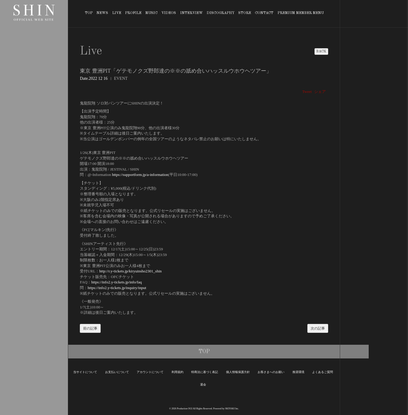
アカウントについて (150, 372)
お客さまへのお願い (271, 372)
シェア (320, 91)
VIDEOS (168, 13)
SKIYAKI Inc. (232, 408)
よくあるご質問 (322, 372)
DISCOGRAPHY (220, 13)
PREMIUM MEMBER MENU (301, 13)
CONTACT (264, 13)
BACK (321, 51)
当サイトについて (85, 372)
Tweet (307, 91)
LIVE (116, 13)
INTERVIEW (191, 13)
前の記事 (90, 328)
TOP (89, 13)
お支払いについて (117, 372)
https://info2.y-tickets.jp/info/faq (116, 282)
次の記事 (318, 328)
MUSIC (151, 13)
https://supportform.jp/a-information (140, 174)
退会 (203, 384)
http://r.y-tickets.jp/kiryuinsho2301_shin (130, 271)
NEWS (102, 13)
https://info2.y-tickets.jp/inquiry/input (117, 287)
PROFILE (133, 13)
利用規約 (177, 372)
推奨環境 (298, 372)
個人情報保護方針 (238, 372)
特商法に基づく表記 (204, 372)
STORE (244, 13)
